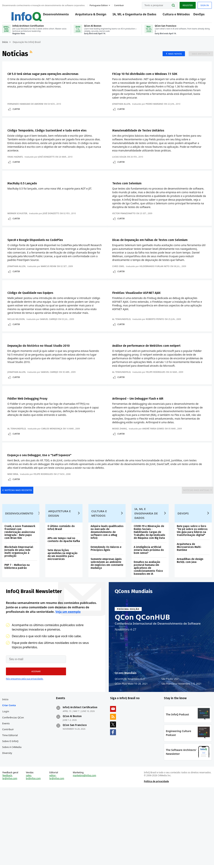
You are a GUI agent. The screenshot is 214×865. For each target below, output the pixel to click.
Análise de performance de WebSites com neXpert (157, 371)
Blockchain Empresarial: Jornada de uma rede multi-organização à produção (20, 607)
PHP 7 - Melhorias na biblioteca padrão (18, 622)
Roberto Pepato (157, 343)
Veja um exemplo (68, 672)
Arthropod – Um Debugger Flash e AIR (146, 426)
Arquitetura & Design (87, 15)
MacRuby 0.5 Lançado (27, 198)
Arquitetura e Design (60, 569)
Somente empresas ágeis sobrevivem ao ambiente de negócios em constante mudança (106, 619)
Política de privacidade (155, 854)
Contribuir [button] (120, 4)
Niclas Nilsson (17, 343)
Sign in (203, 4)
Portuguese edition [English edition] (100, 4)
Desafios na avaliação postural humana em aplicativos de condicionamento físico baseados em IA (148, 623)
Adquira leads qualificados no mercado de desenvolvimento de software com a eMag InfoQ (106, 587)
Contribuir (9, 793)
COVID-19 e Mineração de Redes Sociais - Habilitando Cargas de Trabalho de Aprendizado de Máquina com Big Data (149, 587)
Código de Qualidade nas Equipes (37, 316)
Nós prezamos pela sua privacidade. (24, 738)
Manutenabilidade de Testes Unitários (146, 138)
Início (6, 47)
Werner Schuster (19, 228)
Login (7, 776)
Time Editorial (11, 799)
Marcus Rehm (50, 287)
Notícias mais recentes (22, 535)
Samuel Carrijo (50, 343)
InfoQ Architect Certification (80, 772)
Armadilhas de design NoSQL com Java (189, 616)
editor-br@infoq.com (57, 850)
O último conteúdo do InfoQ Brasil (62, 583)
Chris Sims (120, 287)
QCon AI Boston (72, 780)
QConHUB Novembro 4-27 (130, 739)
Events (7, 788)
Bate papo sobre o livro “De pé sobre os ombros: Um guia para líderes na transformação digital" (191, 586)
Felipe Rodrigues (157, 398)
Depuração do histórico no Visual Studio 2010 (47, 371)
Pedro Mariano (156, 110)
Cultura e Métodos (172, 15)
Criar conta (10, 769)
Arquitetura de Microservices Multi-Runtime (188, 602)
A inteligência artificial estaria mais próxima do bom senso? (148, 605)
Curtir (17, 115)
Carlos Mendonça (53, 456)
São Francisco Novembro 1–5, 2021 (181, 744)
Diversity (9, 817)
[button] (33, 731)
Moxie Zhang (121, 456)
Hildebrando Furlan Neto (156, 287)
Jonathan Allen (123, 110)
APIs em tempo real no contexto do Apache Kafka (62, 596)
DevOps (195, 15)
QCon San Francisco (75, 789)
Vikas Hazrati (16, 169)
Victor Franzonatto (125, 228)
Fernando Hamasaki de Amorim (27, 110)
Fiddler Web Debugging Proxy (34, 426)
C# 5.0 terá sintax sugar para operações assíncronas (53, 79)
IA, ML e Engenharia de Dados (131, 15)
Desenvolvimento (52, 15)
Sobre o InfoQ (12, 805)
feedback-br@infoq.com (11, 850)
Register (186, 4)
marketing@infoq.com (85, 848)
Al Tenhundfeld (123, 343)
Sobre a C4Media (13, 811)
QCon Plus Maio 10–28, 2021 (131, 744)
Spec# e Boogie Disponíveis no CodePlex (43, 257)
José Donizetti (48, 169)
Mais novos (171, 59)
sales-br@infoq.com (34, 850)
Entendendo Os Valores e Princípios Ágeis (106, 604)
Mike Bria (14, 515)
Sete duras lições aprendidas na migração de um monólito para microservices (63, 613)
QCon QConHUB (142, 677)
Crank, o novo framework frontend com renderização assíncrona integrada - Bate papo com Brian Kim (21, 587)
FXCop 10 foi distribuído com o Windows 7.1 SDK (154, 79)
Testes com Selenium (132, 198)
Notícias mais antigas (192, 535)
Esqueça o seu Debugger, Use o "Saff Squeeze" (48, 485)
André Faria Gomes (155, 456)
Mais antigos (197, 59)
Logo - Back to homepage (19, 13)
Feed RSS (33, 59)
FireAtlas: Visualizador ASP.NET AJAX (144, 316)
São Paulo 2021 (170, 739)
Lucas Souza (121, 169)
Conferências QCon (14, 782)
